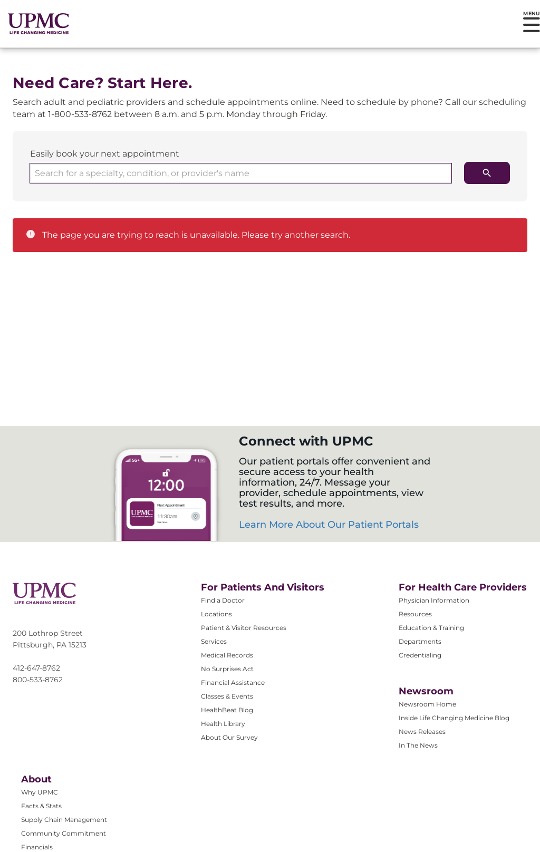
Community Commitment (63, 833)
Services (214, 641)
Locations (216, 614)
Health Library (223, 724)
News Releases (422, 731)
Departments (420, 641)
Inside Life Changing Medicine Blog (454, 718)
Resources (415, 614)
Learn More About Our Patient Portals (329, 524)
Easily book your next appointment (104, 154)
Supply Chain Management (64, 820)
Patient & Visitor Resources (243, 628)
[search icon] (487, 173)
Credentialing (420, 655)
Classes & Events (227, 696)
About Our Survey (229, 737)
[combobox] (240, 173)
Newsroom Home (427, 704)
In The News (418, 745)
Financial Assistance (233, 682)
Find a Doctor (223, 600)
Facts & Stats (41, 806)
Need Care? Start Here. (102, 83)
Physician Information (434, 600)
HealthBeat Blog (227, 710)
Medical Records (227, 655)
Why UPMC (39, 792)
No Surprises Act (227, 669)
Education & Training (431, 628)
